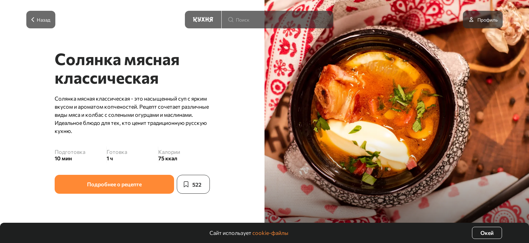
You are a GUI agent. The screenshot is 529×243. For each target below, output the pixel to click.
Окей (487, 233)
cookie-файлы (270, 233)
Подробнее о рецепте (114, 184)
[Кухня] (203, 19)
